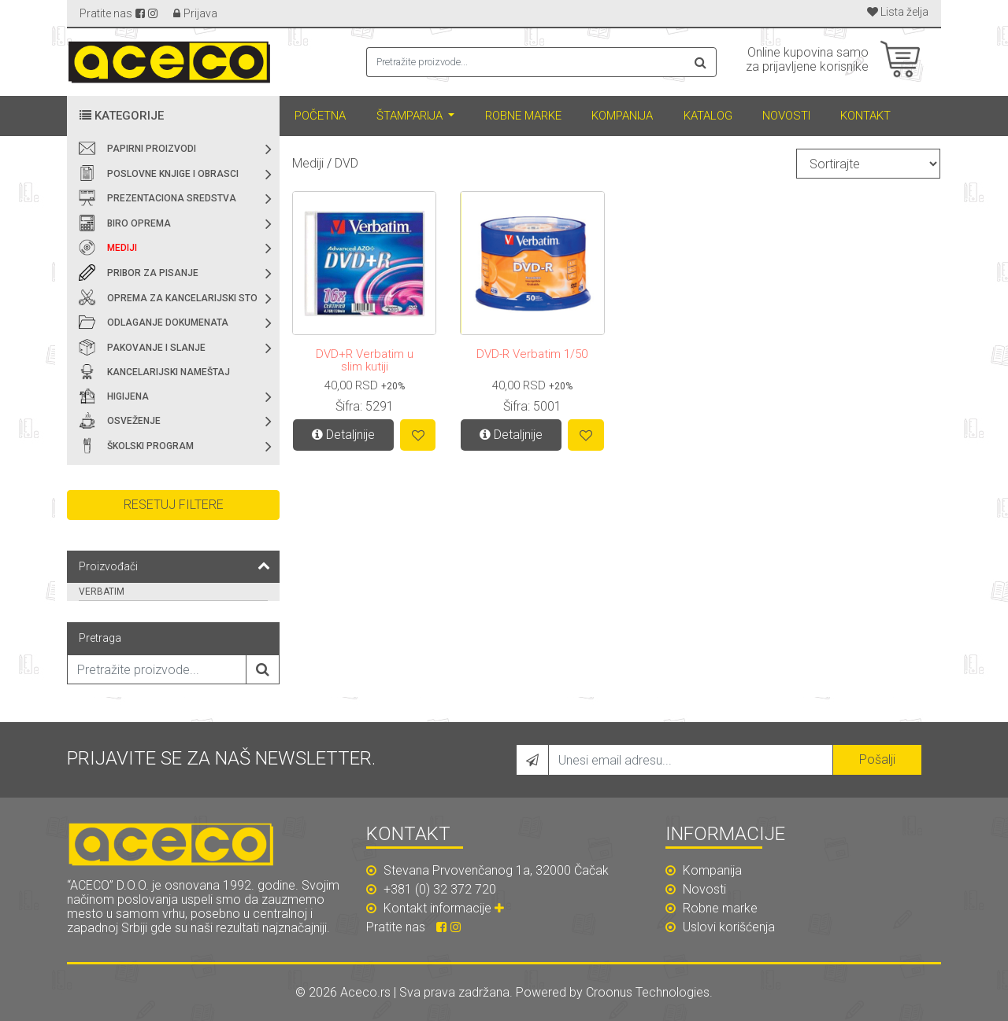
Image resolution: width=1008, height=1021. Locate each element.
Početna (320, 116)
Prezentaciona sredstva (171, 198)
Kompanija (622, 116)
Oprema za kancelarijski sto (182, 298)
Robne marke (523, 116)
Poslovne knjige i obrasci (173, 173)
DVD (346, 163)
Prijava (200, 13)
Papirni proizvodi (151, 148)
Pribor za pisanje (152, 272)
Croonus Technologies (648, 992)
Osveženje (134, 420)
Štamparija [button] (411, 116)
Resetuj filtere (174, 504)
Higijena (128, 396)
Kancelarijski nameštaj (168, 372)
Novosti (786, 116)
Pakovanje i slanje (156, 347)
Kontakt (865, 116)
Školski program (150, 446)
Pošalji (877, 759)
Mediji (122, 247)
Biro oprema (139, 223)
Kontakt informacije (446, 908)
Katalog (708, 116)
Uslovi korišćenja (720, 927)
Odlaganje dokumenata (167, 322)
